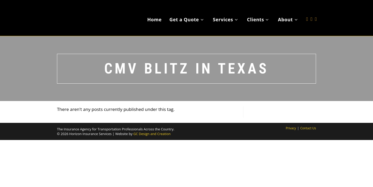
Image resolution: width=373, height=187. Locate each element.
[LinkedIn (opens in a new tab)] (316, 11)
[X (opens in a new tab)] (307, 11)
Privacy (291, 128)
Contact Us (308, 128)
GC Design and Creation (152, 133)
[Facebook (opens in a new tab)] (311, 11)
